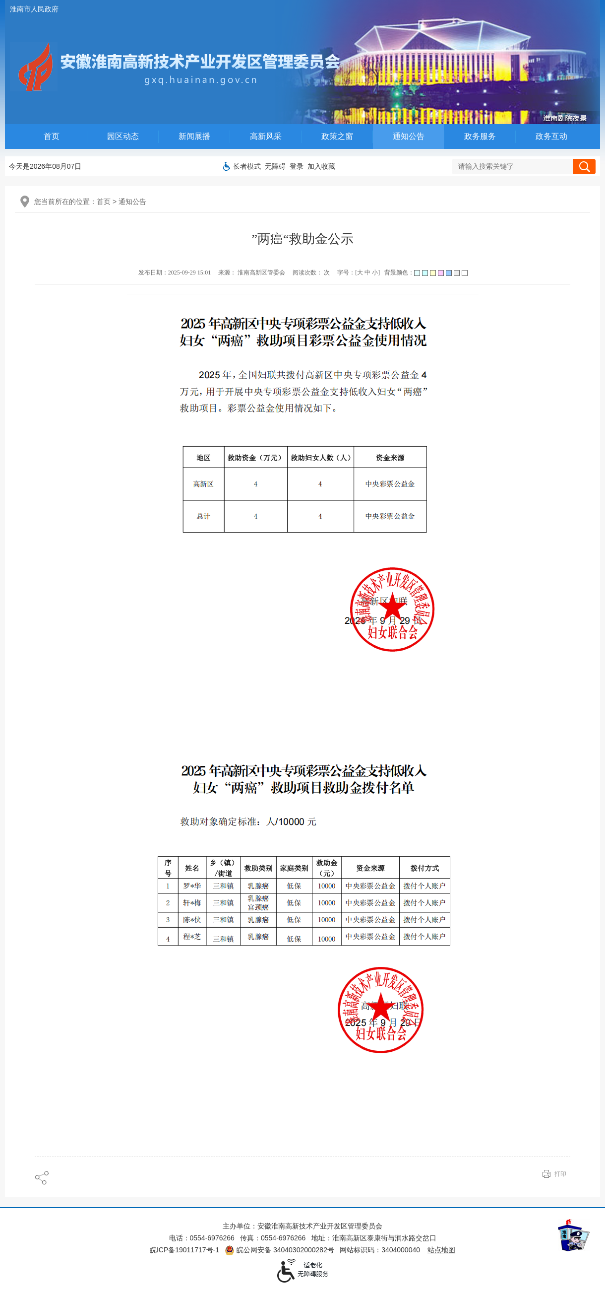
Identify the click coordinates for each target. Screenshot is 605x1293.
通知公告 (408, 136)
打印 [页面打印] (560, 1173)
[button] (247, 166)
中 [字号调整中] (367, 272)
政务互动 (551, 136)
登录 (296, 166)
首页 (52, 136)
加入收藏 (321, 166)
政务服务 (480, 136)
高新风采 (266, 136)
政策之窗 (337, 136)
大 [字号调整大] (360, 272)
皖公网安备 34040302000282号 (279, 1250)
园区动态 (123, 136)
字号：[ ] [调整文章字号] (358, 272)
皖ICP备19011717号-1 (184, 1250)
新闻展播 (194, 136)
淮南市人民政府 (34, 9)
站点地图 (441, 1250)
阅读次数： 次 (311, 272)
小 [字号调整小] (375, 272)
